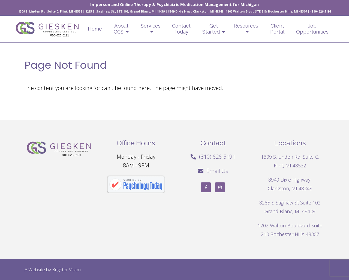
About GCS (121, 29)
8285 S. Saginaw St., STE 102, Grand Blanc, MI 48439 (125, 11)
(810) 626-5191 (217, 156)
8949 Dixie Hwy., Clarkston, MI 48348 (195, 11)
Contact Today (181, 29)
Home (95, 29)
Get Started (211, 29)
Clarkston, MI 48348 (290, 188)
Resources (246, 26)
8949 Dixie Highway (290, 179)
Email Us (217, 170)
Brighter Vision (66, 269)
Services (151, 26)
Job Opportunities (312, 29)
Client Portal (277, 29)
